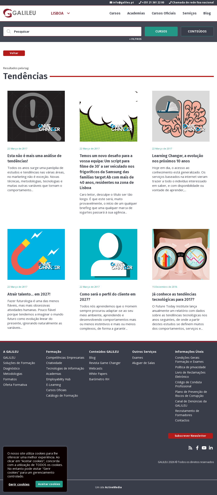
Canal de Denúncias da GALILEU (191, 403)
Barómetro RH (99, 379)
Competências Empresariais (65, 358)
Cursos (115, 13)
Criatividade (54, 363)
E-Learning (53, 385)
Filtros (135, 38)
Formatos (10, 379)
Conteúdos (197, 30)
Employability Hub (58, 379)
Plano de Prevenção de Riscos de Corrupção (191, 394)
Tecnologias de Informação (65, 368)
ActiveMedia (113, 487)
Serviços (190, 13)
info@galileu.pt (122, 2)
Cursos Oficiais (164, 13)
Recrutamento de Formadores (187, 413)
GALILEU (9, 358)
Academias (136, 13)
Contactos (182, 420)
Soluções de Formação (19, 363)
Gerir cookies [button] (19, 484)
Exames (137, 358)
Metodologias (12, 374)
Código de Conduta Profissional (188, 384)
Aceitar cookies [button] (49, 484)
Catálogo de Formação (62, 395)
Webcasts (95, 368)
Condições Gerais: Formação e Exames (189, 360)
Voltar (14, 53)
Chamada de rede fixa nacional (191, 2)
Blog (207, 13)
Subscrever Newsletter (190, 436)
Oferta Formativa (15, 385)
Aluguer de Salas (143, 363)
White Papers (98, 374)
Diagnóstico (11, 368)
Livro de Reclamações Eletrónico (190, 374)
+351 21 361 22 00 (151, 2)
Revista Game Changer (105, 363)
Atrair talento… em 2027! (28, 294)
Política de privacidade (190, 367)
